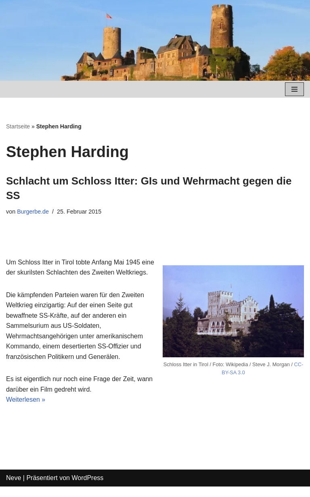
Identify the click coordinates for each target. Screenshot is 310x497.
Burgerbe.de (33, 211)
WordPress (87, 488)
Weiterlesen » (26, 410)
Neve (13, 488)
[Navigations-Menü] (294, 89)
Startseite (18, 126)
